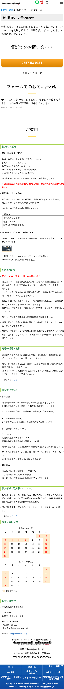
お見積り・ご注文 (53, 672)
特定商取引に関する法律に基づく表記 (53, 678)
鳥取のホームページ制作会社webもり (39, 687)
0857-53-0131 (32, 63)
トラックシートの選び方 (53, 666)
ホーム (10, 667)
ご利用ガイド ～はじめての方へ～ (10, 678)
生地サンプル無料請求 (32, 672)
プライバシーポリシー (32, 678)
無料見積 (54, 2)
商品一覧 (32, 667)
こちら (14, 379)
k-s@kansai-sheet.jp (18, 634)
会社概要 (10, 672)
